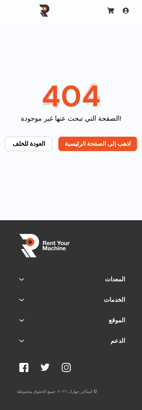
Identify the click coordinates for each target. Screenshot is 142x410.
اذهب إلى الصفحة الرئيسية (98, 144)
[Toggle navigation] (18, 10)
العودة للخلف (28, 144)
